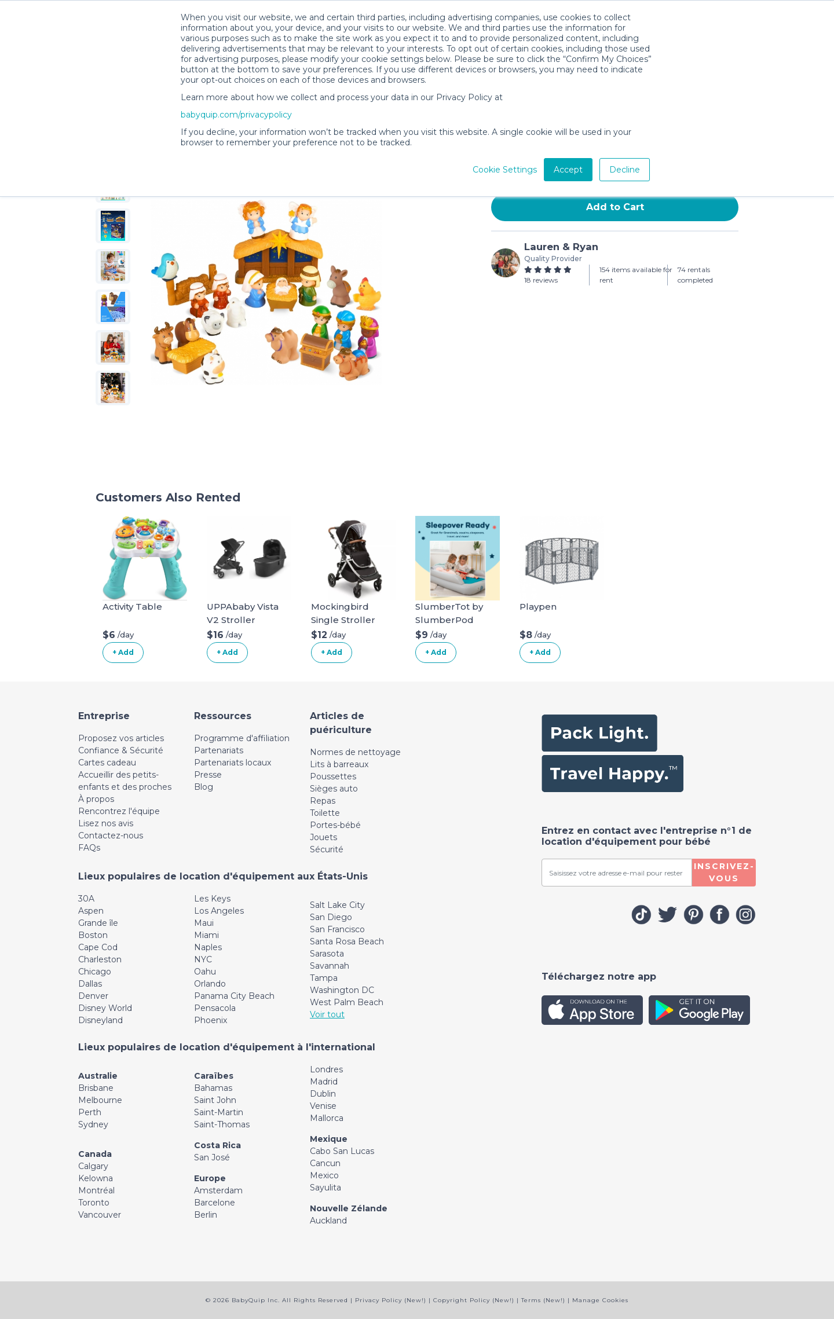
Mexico (324, 1175)
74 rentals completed (695, 274)
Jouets (323, 837)
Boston (93, 935)
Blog (203, 787)
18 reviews (541, 280)
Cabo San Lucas (342, 1151)
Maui (204, 923)
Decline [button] (624, 169)
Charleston (100, 959)
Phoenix (210, 1020)
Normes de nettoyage (355, 752)
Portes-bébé (335, 825)
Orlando (210, 984)
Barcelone (214, 1202)
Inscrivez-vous (724, 872)
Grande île (98, 923)
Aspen (91, 911)
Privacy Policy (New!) (390, 1300)
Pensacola (215, 1008)
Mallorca (326, 1118)
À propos (96, 799)
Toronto (93, 1202)
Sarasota (327, 953)
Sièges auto (334, 788)
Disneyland (100, 1020)
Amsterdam (218, 1190)
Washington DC (342, 990)
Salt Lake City (337, 905)
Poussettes (333, 776)
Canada (95, 1154)
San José (212, 1157)
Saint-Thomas (222, 1124)
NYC (203, 959)
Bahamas (213, 1088)
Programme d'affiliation (242, 738)
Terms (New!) (543, 1300)
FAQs (89, 847)
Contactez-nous (110, 835)
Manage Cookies (600, 1300)
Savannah (329, 966)
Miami (206, 935)
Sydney (93, 1124)
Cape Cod (98, 947)
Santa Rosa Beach (347, 941)
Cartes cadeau (107, 762)
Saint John (215, 1100)
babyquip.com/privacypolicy (236, 114)
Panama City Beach (234, 996)
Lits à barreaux (339, 764)
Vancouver (99, 1215)
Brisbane (96, 1088)
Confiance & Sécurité (120, 750)
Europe (210, 1178)
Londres (326, 1069)
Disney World (105, 1008)
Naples (208, 947)
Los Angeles (219, 911)
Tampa (324, 978)
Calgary (93, 1166)
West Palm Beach (346, 1002)
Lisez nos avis (105, 823)
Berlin (205, 1215)
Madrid (324, 1081)
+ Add (123, 652)
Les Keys (212, 898)
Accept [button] (568, 169)
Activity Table (132, 606)
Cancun (325, 1163)
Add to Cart (615, 206)
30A (86, 898)
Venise (323, 1106)
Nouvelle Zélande (348, 1208)
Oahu (205, 971)
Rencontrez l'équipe (119, 811)
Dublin (323, 1094)
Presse (208, 775)
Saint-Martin (218, 1112)
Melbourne (100, 1100)
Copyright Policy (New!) (473, 1300)
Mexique (329, 1139)
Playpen (538, 606)
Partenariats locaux (232, 762)
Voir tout (327, 1014)
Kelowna (95, 1178)
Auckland (328, 1220)
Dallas (90, 984)
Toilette (325, 813)
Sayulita (325, 1187)
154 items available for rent (635, 274)
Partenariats (218, 750)
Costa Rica (217, 1145)
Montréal (96, 1190)
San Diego (331, 917)
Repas (322, 801)
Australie (98, 1076)
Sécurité (326, 849)
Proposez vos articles (121, 738)
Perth (89, 1112)
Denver (93, 996)
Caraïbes (213, 1076)
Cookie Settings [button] (505, 169)
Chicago (94, 971)
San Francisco (337, 929)
